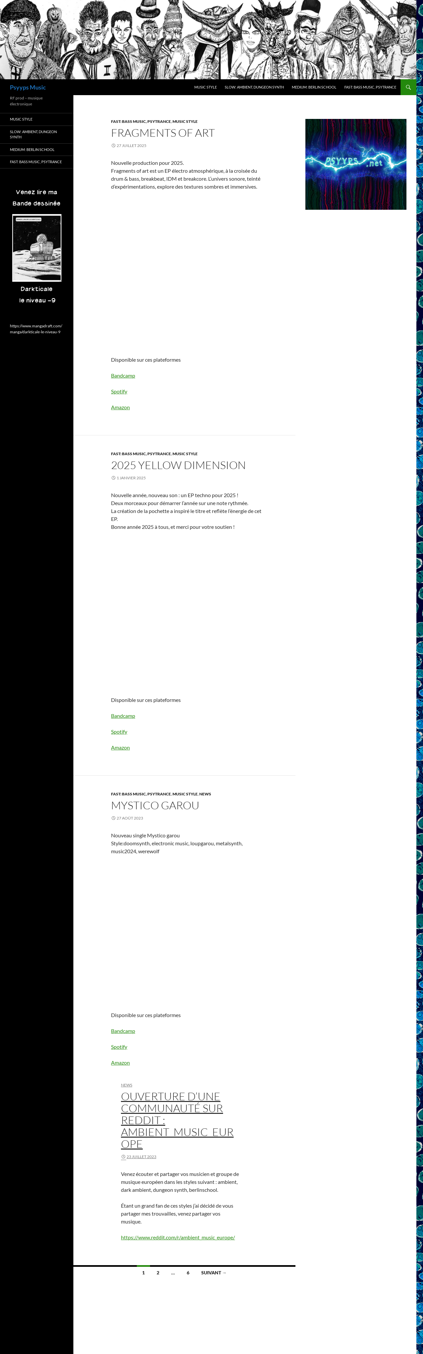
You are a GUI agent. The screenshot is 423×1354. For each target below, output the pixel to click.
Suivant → (214, 1272)
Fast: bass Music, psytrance (370, 87)
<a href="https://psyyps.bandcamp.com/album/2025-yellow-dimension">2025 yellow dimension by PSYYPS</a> (169, 608)
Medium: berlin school (314, 87)
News (205, 793)
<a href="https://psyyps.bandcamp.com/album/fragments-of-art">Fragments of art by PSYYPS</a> (169, 268)
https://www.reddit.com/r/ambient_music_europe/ (178, 1237)
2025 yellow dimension (178, 465)
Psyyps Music (28, 87)
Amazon (120, 407)
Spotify (119, 391)
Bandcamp (123, 375)
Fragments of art (163, 132)
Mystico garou (155, 805)
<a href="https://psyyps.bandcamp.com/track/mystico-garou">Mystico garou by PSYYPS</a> (169, 928)
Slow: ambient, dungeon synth (254, 87)
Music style (205, 87)
